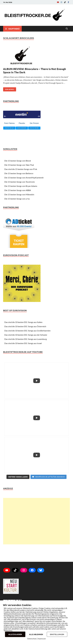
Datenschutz (31, 639)
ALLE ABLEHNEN (36, 634)
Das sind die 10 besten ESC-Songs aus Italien (23, 322)
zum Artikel (8, 88)
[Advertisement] (36, 521)
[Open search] (67, 29)
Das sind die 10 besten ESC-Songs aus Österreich (25, 326)
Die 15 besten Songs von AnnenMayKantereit (24, 177)
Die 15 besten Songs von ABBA (17, 190)
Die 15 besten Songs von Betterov (18, 173)
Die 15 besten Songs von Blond (17, 160)
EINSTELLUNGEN (57, 634)
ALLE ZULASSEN (15, 634)
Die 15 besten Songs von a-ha (17, 198)
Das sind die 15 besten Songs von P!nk (20, 169)
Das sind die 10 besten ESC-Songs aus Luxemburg (25, 339)
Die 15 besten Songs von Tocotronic (19, 182)
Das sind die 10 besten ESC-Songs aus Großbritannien (27, 330)
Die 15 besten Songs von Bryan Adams (20, 186)
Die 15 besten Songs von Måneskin (19, 194)
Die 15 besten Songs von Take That (19, 165)
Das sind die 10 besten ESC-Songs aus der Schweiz (25, 335)
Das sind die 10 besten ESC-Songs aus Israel (23, 343)
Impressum (42, 639)
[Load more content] (17, 477)
